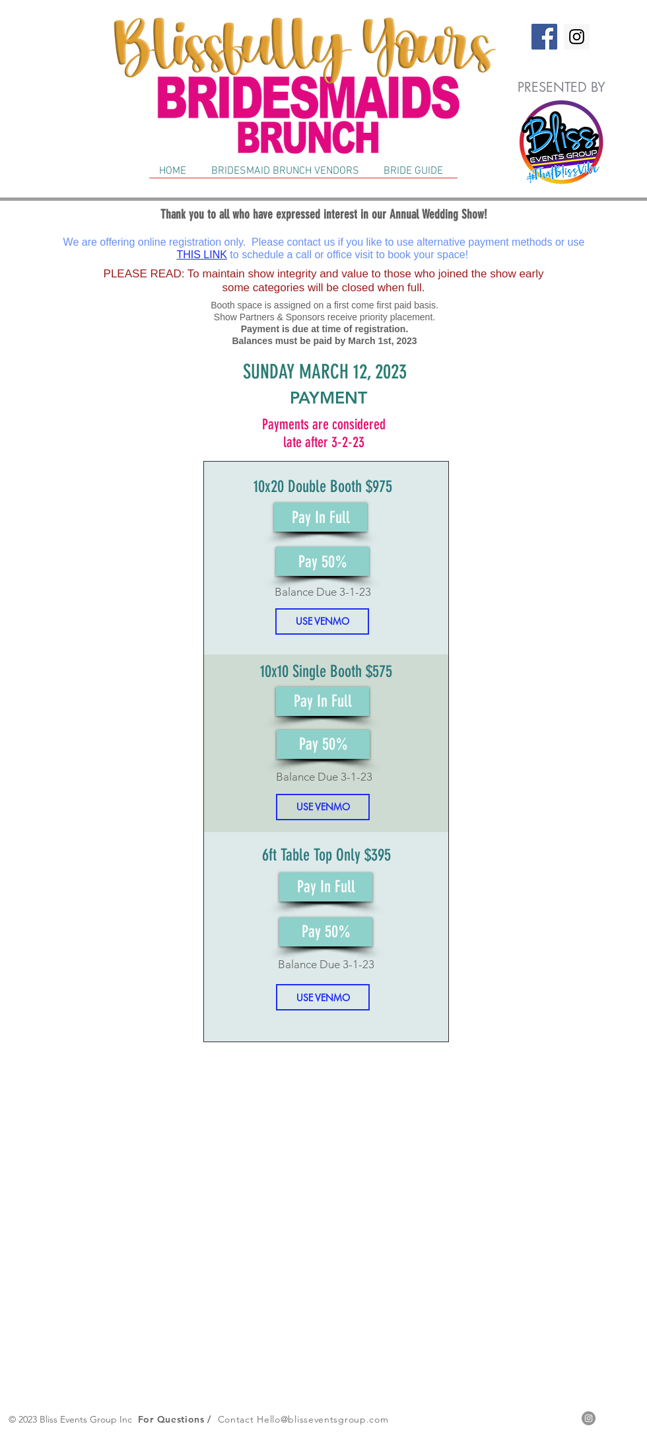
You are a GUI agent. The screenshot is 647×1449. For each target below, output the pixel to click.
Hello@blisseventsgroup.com (322, 1419)
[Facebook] (544, 37)
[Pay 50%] (322, 561)
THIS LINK (201, 254)
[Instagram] (577, 37)
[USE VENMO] (322, 621)
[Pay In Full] (320, 517)
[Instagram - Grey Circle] (589, 1418)
